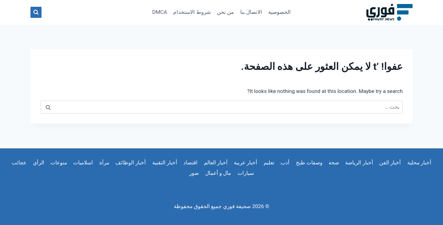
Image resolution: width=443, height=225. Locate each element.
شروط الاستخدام (191, 12)
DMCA (159, 12)
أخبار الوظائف (130, 162)
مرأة (104, 162)
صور (194, 173)
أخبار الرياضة (359, 162)
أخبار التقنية (164, 162)
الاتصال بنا (251, 12)
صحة (334, 162)
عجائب (19, 162)
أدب (285, 162)
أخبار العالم (216, 162)
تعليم (269, 162)
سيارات (245, 173)
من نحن (225, 12)
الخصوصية (279, 12)
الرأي (38, 162)
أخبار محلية (419, 162)
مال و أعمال (218, 173)
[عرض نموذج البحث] (36, 12)
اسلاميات (83, 162)
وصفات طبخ (309, 162)
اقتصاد (190, 162)
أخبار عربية (245, 162)
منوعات (58, 162)
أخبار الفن (390, 162)
